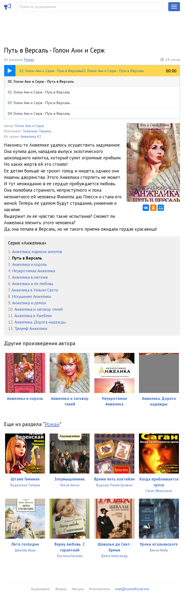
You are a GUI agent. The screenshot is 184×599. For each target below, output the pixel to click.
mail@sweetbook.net (132, 588)
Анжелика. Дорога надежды (40, 322)
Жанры (60, 588)
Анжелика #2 (30, 136)
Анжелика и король (29, 264)
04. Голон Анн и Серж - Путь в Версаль (39, 113)
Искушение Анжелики (31, 296)
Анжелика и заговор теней (38, 309)
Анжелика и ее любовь (32, 283)
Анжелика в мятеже (30, 277)
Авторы (78, 588)
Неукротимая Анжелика (33, 270)
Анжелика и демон (29, 302)
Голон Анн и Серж (29, 125)
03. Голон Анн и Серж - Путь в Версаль (39, 102)
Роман (29, 59)
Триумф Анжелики (30, 328)
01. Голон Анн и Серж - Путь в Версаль (41, 81)
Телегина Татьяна (37, 131)
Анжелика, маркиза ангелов (37, 251)
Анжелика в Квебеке (33, 315)
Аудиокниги (40, 588)
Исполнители (99, 588)
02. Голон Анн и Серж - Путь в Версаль (39, 92)
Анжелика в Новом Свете (34, 290)
